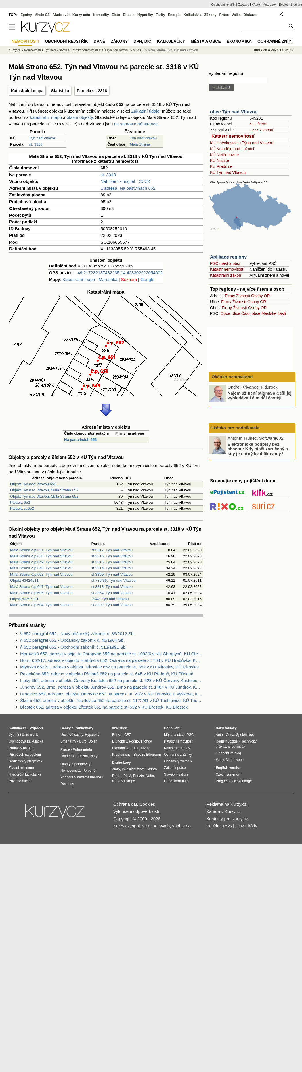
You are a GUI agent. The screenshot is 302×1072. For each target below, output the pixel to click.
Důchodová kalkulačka (26, 741)
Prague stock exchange (234, 781)
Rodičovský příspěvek (25, 761)
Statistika (60, 90)
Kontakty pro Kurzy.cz (227, 818)
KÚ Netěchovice (224, 154)
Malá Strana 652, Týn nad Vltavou (173, 50)
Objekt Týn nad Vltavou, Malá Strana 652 (44, 490)
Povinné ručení (20, 781)
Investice (119, 728)
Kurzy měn (81, 15)
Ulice (235, 313)
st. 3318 (35, 144)
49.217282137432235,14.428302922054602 (120, 272)
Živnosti (243, 296)
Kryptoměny (121, 755)
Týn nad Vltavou (42, 138)
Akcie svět (61, 15)
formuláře (181, 781)
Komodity (101, 15)
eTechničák (236, 747)
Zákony (210, 15)
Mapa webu (235, 760)
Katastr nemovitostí (232, 136)
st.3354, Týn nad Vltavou (112, 593)
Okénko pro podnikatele (234, 427)
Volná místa (82, 749)
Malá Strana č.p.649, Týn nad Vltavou (41, 562)
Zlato (116, 15)
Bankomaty (83, 728)
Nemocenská (70, 771)
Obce (225, 313)
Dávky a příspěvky (75, 764)
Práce (224, 15)
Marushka (108, 279)
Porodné (89, 771)
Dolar (92, 741)
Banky (65, 728)
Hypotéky (145, 15)
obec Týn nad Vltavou (233, 111)
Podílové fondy (140, 741)
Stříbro (151, 769)
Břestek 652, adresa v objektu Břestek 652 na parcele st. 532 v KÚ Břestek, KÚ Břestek (104, 707)
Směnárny (68, 741)
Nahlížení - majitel (118, 181)
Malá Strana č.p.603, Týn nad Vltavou (41, 574)
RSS (227, 825)
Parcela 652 (20, 502)
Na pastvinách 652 (80, 439)
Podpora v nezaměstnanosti (81, 777)
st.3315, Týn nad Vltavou (112, 562)
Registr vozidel (227, 741)
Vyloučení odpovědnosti (136, 811)
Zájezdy (243, 4)
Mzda (83, 756)
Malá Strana (140, 144)
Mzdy (145, 748)
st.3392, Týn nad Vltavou (112, 605)
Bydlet (283, 4)
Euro (82, 741)
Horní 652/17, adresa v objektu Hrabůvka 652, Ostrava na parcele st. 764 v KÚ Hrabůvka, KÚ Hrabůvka (111, 660)
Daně (99, 41)
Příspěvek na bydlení (25, 755)
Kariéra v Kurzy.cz (223, 811)
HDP (135, 748)
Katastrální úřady (177, 748)
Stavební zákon (176, 774)
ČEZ (127, 735)
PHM (127, 776)
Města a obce (206, 41)
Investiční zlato (133, 769)
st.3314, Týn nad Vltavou (112, 568)
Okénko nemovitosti (231, 376)
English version (228, 768)
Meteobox (269, 4)
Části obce (250, 313)
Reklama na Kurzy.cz (226, 804)
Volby (220, 760)
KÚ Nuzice (219, 160)
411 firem (257, 124)
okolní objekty (80, 117)
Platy (94, 756)
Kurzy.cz (14, 50)
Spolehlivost (245, 735)
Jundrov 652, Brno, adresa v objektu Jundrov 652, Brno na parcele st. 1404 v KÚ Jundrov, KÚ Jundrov (111, 687)
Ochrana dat (125, 804)
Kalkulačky (171, 41)
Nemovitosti (32, 50)
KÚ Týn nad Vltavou (228, 172)
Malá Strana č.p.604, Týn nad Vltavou (41, 605)
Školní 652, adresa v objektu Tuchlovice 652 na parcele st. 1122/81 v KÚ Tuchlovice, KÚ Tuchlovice (111, 700)
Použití (212, 825)
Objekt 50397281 (24, 599)
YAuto (256, 4)
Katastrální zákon (225, 275)
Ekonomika (239, 41)
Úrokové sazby (71, 735)
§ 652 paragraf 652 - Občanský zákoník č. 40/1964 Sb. (72, 640)
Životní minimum (21, 768)
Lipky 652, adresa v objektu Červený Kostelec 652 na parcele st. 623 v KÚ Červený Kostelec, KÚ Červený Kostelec (111, 680)
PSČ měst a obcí (225, 263)
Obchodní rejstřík (223, 4)
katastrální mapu (46, 117)
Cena (230, 735)
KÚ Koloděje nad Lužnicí (232, 148)
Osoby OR (260, 296)
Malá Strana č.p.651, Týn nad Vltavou (41, 550)
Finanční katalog (228, 753)
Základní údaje (145, 110)
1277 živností (261, 130)
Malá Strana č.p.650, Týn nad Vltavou (41, 556)
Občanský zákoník (178, 761)
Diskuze (250, 15)
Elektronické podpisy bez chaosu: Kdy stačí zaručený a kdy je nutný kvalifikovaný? (258, 448)
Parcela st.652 (22, 508)
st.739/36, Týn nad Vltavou (113, 580)
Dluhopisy (119, 741)
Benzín (138, 776)
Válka (236, 15)
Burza (116, 735)
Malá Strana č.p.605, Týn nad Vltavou (41, 593)
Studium (296, 4)
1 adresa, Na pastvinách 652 (128, 188)
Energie (174, 15)
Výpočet (36, 728)
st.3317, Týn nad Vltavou (112, 550)
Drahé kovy (121, 763)
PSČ (190, 735)
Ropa (116, 776)
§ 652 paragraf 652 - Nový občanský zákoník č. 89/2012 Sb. (77, 633)
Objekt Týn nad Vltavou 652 (33, 484)
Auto (219, 735)
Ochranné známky (278, 41)
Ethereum (153, 755)
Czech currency (228, 774)
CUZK (144, 181)
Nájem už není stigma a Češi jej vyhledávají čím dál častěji (260, 395)
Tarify (160, 15)
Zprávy (26, 15)
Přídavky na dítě (21, 748)
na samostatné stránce (136, 123)
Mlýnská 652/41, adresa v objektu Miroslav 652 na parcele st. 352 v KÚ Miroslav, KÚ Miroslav (109, 666)
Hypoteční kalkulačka (25, 774)
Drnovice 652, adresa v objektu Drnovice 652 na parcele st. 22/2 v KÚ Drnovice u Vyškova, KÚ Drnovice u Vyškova (111, 693)
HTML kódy (246, 825)
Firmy (230, 296)
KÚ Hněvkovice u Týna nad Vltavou (241, 143)
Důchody (67, 784)
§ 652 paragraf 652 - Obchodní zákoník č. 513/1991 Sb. (73, 647)
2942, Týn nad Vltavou (110, 599)
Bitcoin (129, 15)
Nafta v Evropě (123, 781)
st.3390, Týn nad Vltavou (112, 574)
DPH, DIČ (142, 41)
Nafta (150, 776)
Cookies (147, 804)
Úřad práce (68, 756)
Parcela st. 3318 (92, 90)
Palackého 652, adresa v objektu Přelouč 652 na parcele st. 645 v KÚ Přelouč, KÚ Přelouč (106, 673)
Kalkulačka (193, 15)
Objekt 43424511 (24, 580)
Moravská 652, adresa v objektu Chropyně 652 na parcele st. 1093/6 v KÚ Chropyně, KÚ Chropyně (111, 653)
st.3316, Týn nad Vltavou (112, 556)
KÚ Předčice (221, 166)
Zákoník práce (175, 768)
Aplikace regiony (228, 257)
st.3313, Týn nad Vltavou (112, 586)
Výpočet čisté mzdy (23, 735)
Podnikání (172, 728)
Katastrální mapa (27, 90)
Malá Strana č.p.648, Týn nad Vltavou (41, 568)
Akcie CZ (42, 15)
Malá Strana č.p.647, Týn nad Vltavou (41, 586)
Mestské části (273, 313)
